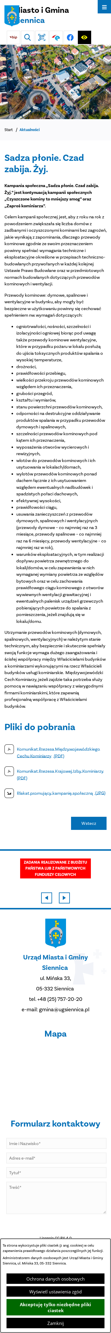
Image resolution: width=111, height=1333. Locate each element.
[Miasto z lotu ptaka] (55, 82)
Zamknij (55, 1323)
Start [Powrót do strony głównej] (8, 129)
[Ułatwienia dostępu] (84, 37)
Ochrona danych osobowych (55, 1279)
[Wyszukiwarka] (27, 37)
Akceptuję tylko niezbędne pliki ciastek (55, 1307)
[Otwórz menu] (104, 6)
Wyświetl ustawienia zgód (55, 1292)
